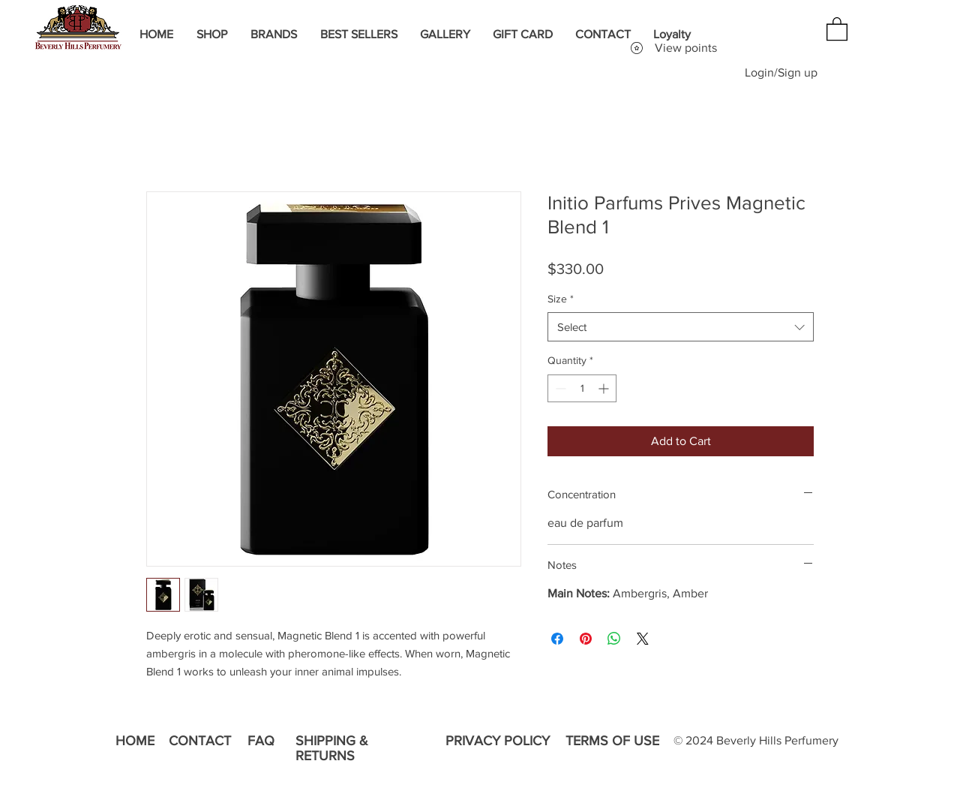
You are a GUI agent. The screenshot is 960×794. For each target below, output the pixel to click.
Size (561, 299)
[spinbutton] (582, 388)
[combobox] (681, 326)
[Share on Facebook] (557, 639)
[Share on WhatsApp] (614, 639)
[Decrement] (559, 388)
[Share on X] (643, 639)
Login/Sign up (781, 72)
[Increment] (605, 388)
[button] (837, 28)
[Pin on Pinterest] (586, 639)
